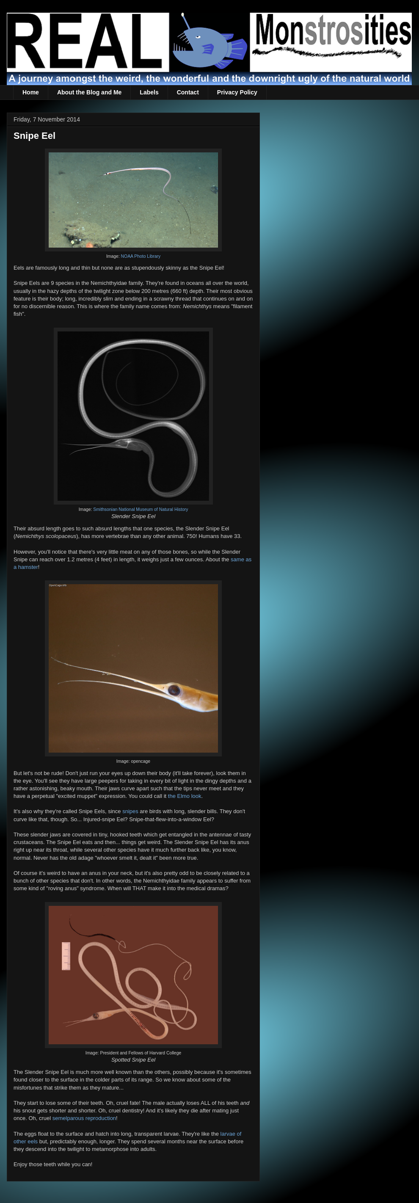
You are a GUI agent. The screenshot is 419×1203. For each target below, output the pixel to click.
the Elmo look (184, 796)
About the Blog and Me (89, 92)
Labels (149, 92)
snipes (130, 811)
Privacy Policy (237, 92)
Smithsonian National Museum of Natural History (140, 509)
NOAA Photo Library (141, 256)
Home (30, 92)
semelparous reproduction (84, 1118)
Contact (188, 92)
